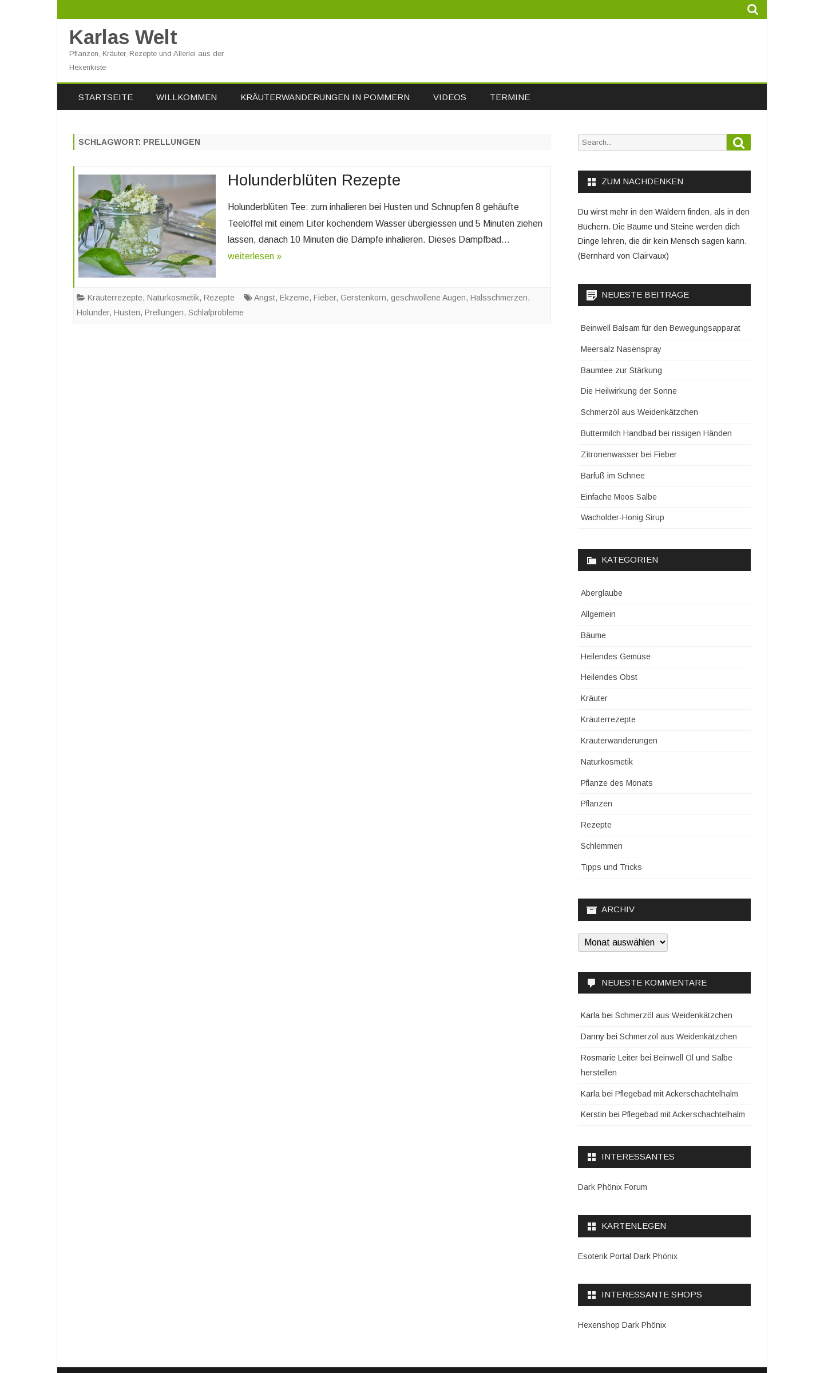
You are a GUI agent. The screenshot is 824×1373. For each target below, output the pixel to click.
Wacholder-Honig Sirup (622, 517)
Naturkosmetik (173, 297)
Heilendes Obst (609, 677)
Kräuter (594, 698)
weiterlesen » (255, 256)
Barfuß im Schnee (613, 475)
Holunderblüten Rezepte (314, 180)
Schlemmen (602, 845)
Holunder (93, 312)
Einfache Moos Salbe (619, 496)
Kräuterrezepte (115, 297)
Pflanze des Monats (617, 783)
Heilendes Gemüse (616, 656)
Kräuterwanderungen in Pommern (325, 97)
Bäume (593, 635)
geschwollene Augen (428, 297)
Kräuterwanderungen (619, 740)
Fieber (325, 297)
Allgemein (598, 614)
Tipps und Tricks (611, 867)
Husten (127, 312)
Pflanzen (596, 803)
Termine (510, 97)
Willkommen (186, 97)
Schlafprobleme (216, 312)
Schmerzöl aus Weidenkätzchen (639, 412)
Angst (264, 297)
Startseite (105, 97)
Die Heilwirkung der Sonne (629, 390)
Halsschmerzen (499, 297)
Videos (449, 97)
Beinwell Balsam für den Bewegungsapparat (660, 328)
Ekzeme (294, 297)
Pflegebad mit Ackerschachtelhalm (676, 1093)
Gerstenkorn (363, 297)
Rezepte (219, 297)
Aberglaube (602, 593)
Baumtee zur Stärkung (621, 370)
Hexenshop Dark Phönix (622, 1325)
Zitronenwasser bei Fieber (629, 454)
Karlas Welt (123, 37)
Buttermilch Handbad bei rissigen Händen (656, 433)
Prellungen (164, 312)
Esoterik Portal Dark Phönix (628, 1256)
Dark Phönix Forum (612, 1187)
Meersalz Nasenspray (621, 349)
